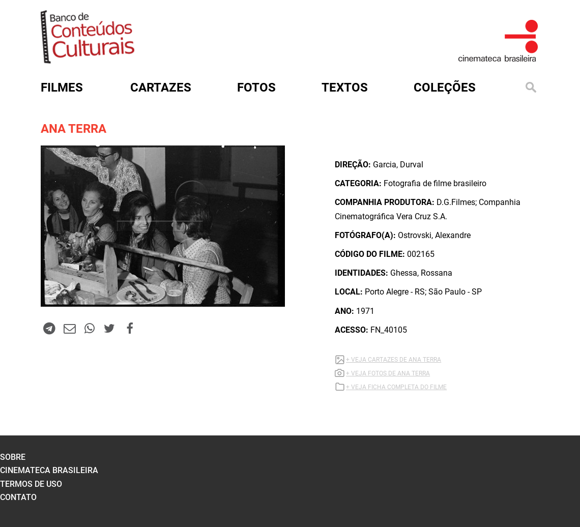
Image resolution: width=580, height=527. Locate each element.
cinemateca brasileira (49, 470)
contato (18, 497)
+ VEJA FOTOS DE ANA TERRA (388, 373)
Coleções (445, 87)
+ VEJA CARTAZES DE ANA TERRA (393, 359)
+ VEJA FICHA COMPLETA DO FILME (396, 387)
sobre (12, 457)
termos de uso (31, 484)
